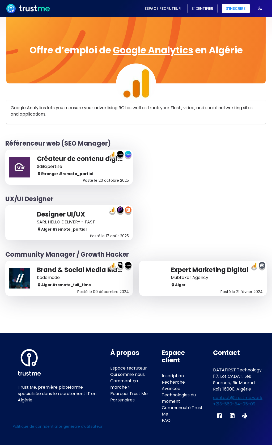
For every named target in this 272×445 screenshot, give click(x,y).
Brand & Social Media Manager (87, 269)
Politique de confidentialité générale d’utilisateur (58, 426)
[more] (260, 8)
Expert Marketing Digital (209, 269)
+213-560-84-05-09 (234, 404)
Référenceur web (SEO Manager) (58, 143)
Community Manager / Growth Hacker (67, 254)
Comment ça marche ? (124, 384)
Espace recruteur (128, 368)
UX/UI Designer (29, 198)
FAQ (166, 420)
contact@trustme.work (237, 398)
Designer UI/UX (61, 214)
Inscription (173, 376)
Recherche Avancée (173, 385)
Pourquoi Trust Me (129, 394)
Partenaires (122, 400)
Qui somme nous (127, 374)
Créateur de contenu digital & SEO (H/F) (101, 158)
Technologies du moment (179, 398)
